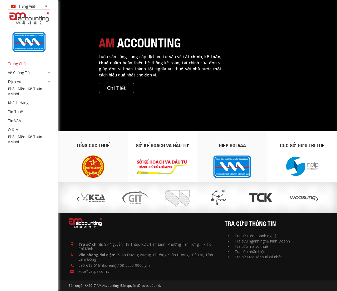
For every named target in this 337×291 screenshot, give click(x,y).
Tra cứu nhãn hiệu (246, 251)
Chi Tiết (116, 87)
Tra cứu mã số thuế (248, 246)
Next (317, 198)
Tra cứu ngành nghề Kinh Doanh (259, 241)
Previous (77, 198)
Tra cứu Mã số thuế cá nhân (255, 256)
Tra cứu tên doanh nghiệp (253, 235)
